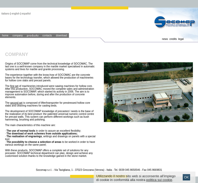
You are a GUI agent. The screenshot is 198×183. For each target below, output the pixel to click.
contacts (47, 35)
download (61, 35)
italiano (6, 13)
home (5, 35)
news (165, 39)
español (26, 13)
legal (180, 39)
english (15, 13)
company (17, 35)
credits (173, 39)
